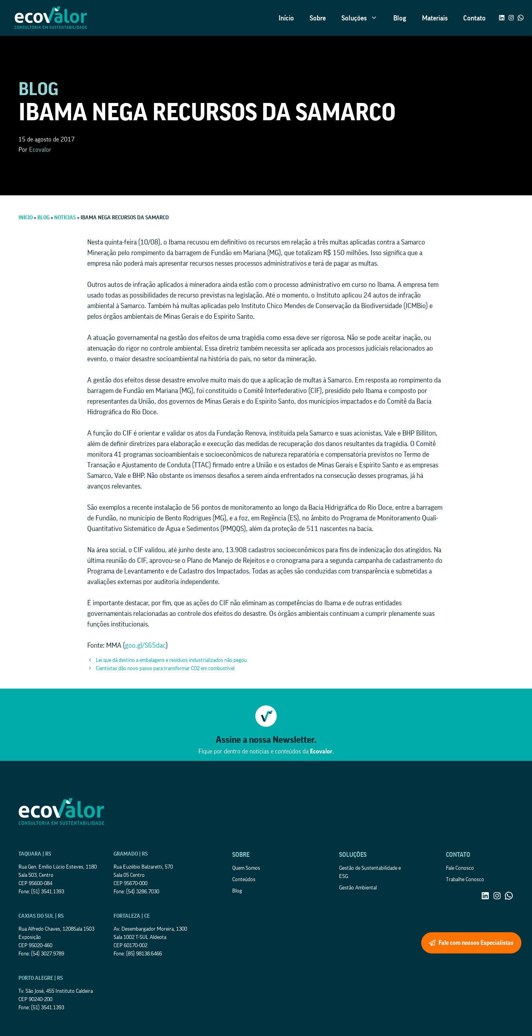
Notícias (65, 217)
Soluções (363, 18)
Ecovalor (40, 150)
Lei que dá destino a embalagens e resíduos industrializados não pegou (171, 660)
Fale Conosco (460, 868)
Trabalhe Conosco (465, 879)
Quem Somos (246, 868)
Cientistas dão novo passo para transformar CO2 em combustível (165, 668)
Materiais (435, 18)
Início (286, 18)
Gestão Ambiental (358, 888)
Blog (399, 18)
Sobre (318, 18)
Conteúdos (243, 879)
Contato (474, 18)
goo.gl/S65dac (145, 645)
